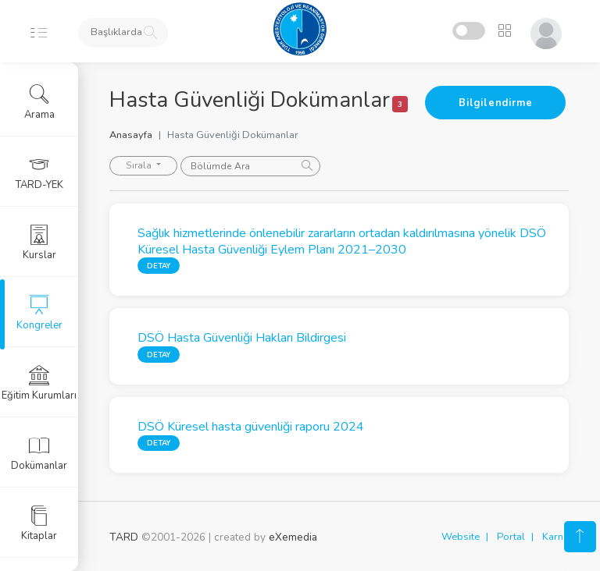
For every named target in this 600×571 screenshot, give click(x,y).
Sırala (140, 165)
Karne (555, 537)
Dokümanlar (39, 453)
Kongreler (39, 312)
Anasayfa (130, 135)
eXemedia (293, 537)
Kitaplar (39, 523)
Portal (511, 537)
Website (460, 537)
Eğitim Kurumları (39, 383)
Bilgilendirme (495, 103)
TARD (123, 537)
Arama (39, 102)
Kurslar (39, 242)
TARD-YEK (39, 172)
